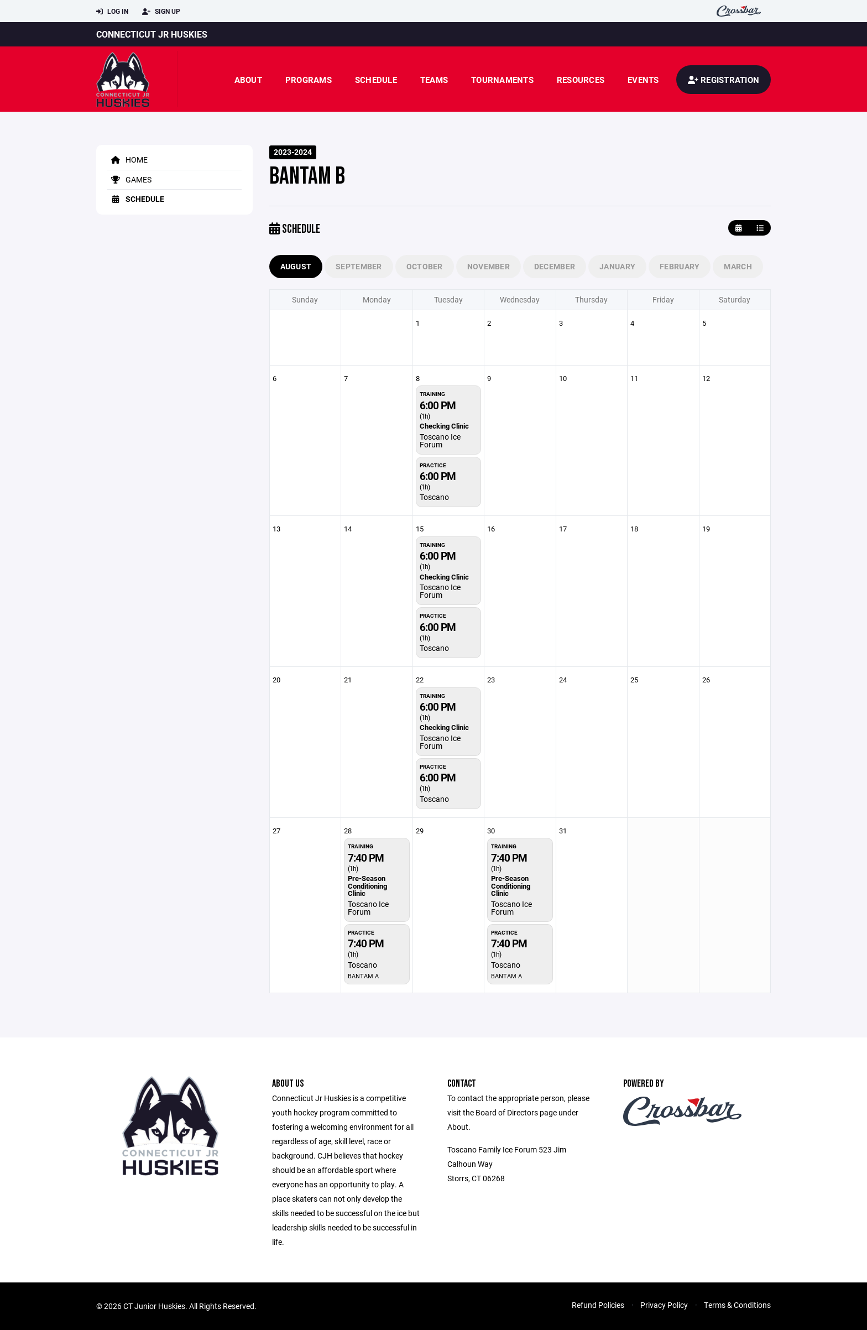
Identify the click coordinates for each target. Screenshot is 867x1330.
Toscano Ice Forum (440, 440)
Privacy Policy (664, 1305)
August (296, 266)
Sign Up (161, 12)
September (359, 266)
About (248, 79)
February (679, 266)
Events (643, 79)
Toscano (434, 497)
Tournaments (502, 79)
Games (129, 179)
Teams (434, 79)
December (554, 266)
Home (127, 159)
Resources (580, 79)
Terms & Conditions (737, 1305)
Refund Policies (598, 1305)
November (488, 266)
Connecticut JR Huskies (151, 34)
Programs (308, 79)
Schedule (376, 79)
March (737, 266)
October (424, 266)
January (617, 266)
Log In (112, 12)
